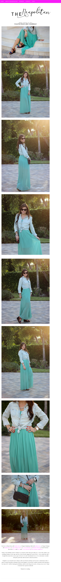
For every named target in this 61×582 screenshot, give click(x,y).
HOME (2, 1)
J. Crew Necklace (27, 547)
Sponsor (21, 1)
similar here (17, 546)
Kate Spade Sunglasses (37, 549)
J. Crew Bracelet (26, 549)
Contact (28, 1)
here (14, 549)
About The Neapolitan (11, 1)
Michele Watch (36, 547)
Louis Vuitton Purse (16, 547)
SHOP (33, 1)
